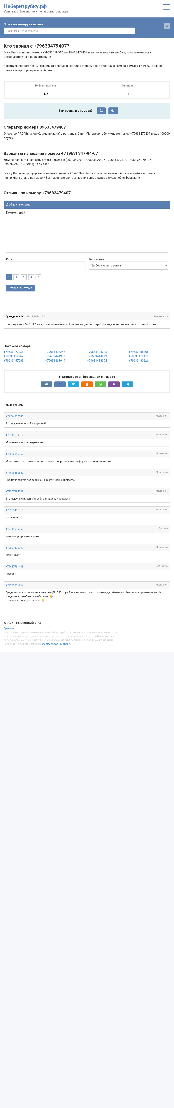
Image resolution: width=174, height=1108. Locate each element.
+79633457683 (14, 354)
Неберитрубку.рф (25, 6)
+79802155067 (14, 447)
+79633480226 (139, 354)
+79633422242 (55, 345)
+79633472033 (14, 345)
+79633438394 (97, 354)
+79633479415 (139, 350)
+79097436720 (14, 541)
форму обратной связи (56, 637)
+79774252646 (14, 410)
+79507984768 (14, 485)
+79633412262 (14, 350)
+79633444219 (97, 350)
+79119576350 (14, 522)
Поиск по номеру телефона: (24, 24)
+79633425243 (97, 345)
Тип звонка (96, 253)
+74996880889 (14, 466)
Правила (9, 622)
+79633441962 (55, 350)
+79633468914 (55, 354)
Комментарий (15, 206)
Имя (9, 253)
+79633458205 (139, 345)
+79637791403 (14, 560)
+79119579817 (14, 428)
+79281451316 (14, 503)
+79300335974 (14, 579)
